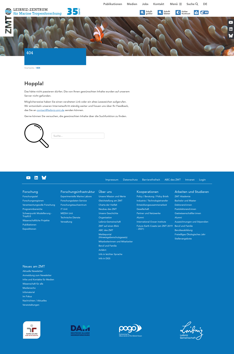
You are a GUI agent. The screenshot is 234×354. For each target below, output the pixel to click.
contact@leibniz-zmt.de (50, 110)
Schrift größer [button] (149, 12)
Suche (192, 4)
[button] (205, 4)
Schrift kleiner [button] (167, 12)
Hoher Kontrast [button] (186, 12)
